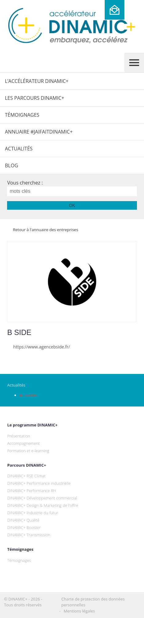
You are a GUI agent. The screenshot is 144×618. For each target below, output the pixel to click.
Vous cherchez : (25, 182)
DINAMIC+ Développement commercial (42, 498)
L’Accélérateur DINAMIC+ (36, 81)
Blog (11, 165)
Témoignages (22, 114)
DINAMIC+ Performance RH (31, 490)
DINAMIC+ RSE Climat (26, 476)
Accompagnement (23, 443)
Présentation (18, 436)
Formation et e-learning (28, 450)
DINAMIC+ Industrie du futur (32, 512)
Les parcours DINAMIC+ (34, 98)
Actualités (19, 148)
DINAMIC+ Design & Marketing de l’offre (42, 505)
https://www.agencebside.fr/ (38, 347)
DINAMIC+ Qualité (23, 520)
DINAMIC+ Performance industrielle (39, 483)
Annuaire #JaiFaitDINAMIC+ (39, 131)
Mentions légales (79, 611)
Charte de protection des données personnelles (93, 602)
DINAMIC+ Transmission (28, 535)
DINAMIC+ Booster (24, 527)
